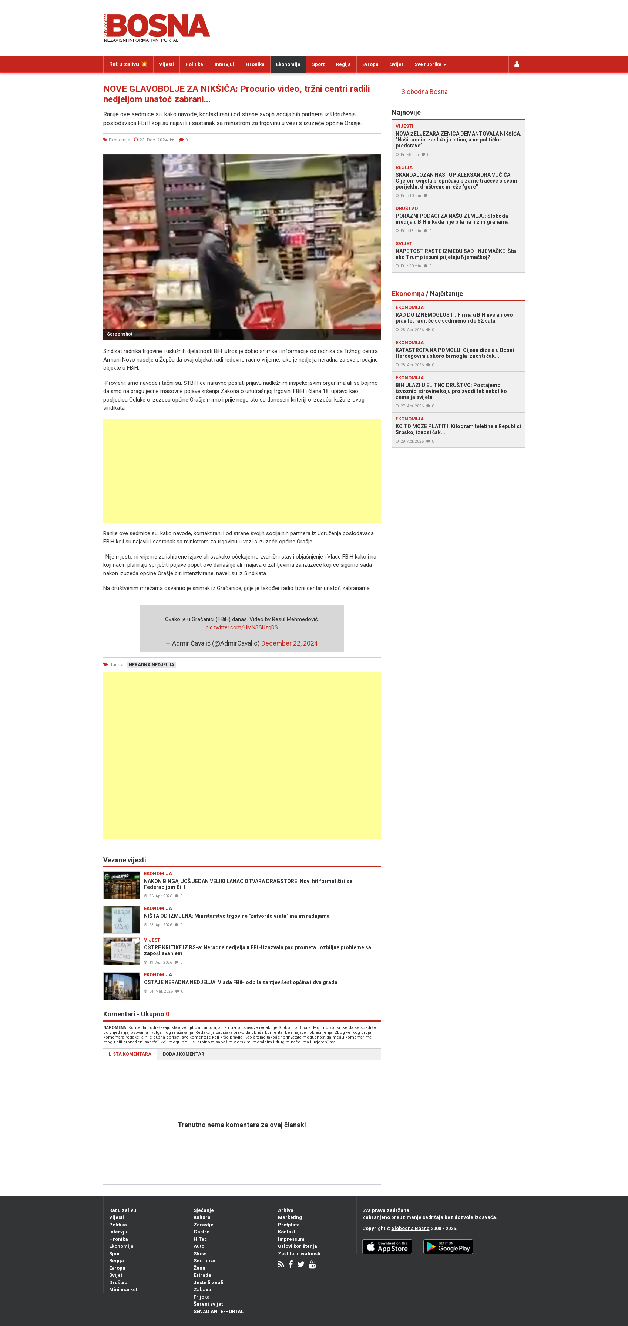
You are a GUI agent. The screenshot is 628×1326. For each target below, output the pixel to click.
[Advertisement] (242, 471)
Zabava (202, 1289)
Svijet (396, 64)
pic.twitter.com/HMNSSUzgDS (242, 627)
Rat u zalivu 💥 (128, 64)
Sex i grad (205, 1260)
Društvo (118, 1282)
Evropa (370, 64)
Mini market (123, 1289)
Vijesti (166, 64)
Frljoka (202, 1297)
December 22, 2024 (289, 643)
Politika (194, 64)
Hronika (255, 64)
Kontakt (286, 1232)
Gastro (201, 1232)
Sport (318, 64)
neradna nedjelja (151, 664)
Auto (199, 1246)
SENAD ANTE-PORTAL (219, 1311)
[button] (374, 161)
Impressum (291, 1239)
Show (200, 1253)
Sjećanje (204, 1210)
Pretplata (289, 1224)
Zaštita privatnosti (299, 1253)
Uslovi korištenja (297, 1246)
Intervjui (224, 64)
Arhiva (285, 1210)
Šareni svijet (208, 1304)
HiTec (200, 1239)
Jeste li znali (209, 1282)
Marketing (290, 1217)
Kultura (202, 1217)
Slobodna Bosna (424, 92)
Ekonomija (288, 64)
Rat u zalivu (122, 1210)
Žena (199, 1268)
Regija (343, 64)
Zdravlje (204, 1224)
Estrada (202, 1275)
